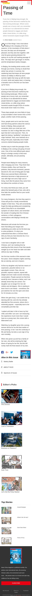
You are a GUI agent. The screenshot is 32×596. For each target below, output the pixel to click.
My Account (6, 590)
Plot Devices (11, 397)
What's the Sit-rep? (22, 517)
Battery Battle (8, 361)
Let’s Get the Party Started (11, 485)
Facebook (25, 590)
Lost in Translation (11, 419)
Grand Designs (21, 507)
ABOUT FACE (8, 367)
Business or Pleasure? (11, 441)
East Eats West (21, 527)
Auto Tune (11, 463)
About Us (16, 590)
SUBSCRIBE (16, 583)
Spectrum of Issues (10, 373)
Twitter (16, 592)
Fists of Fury (20, 537)
